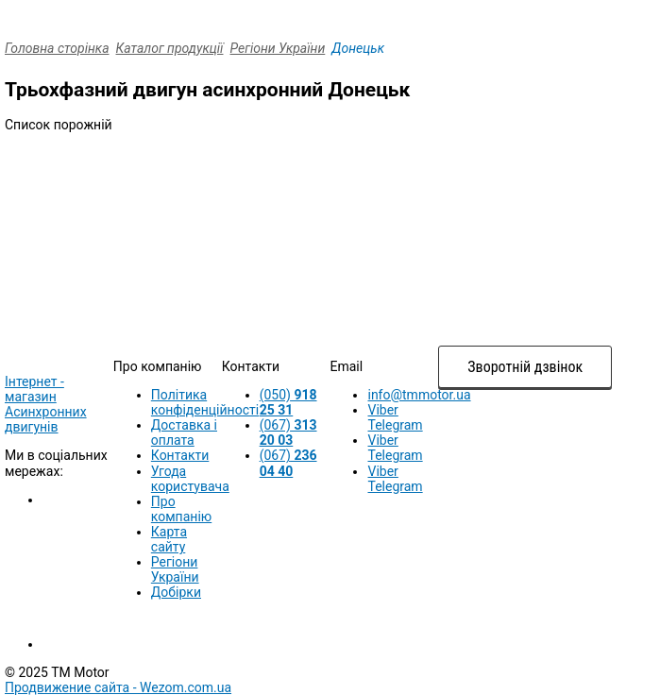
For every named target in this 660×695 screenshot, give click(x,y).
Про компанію (181, 509)
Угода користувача (190, 479)
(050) (288, 402)
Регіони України (278, 48)
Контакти (180, 455)
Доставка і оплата (184, 432)
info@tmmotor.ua (418, 394)
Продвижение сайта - (118, 687)
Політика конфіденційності (205, 402)
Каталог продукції (170, 48)
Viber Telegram (394, 417)
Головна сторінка (57, 48)
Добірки (176, 592)
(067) (288, 432)
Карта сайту (169, 539)
